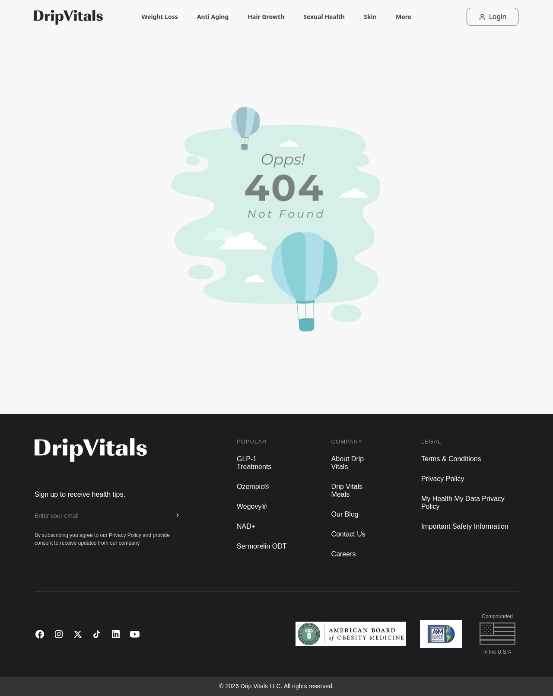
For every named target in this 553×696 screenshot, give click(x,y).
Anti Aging (212, 21)
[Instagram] (59, 634)
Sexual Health (324, 21)
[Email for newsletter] (102, 515)
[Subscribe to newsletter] (177, 515)
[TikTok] (97, 634)
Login (492, 16)
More (403, 21)
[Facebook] (40, 634)
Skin (370, 21)
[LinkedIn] (116, 634)
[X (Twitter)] (78, 634)
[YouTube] (135, 634)
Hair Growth (266, 21)
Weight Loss (160, 21)
